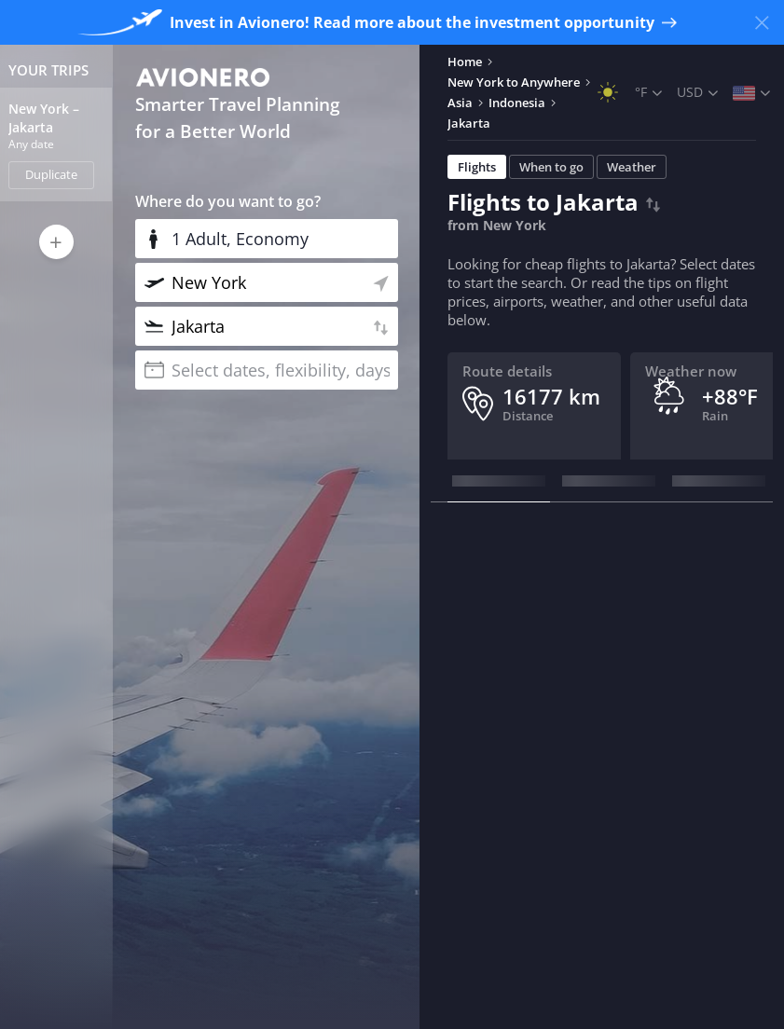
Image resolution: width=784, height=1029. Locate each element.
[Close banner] (761, 22)
